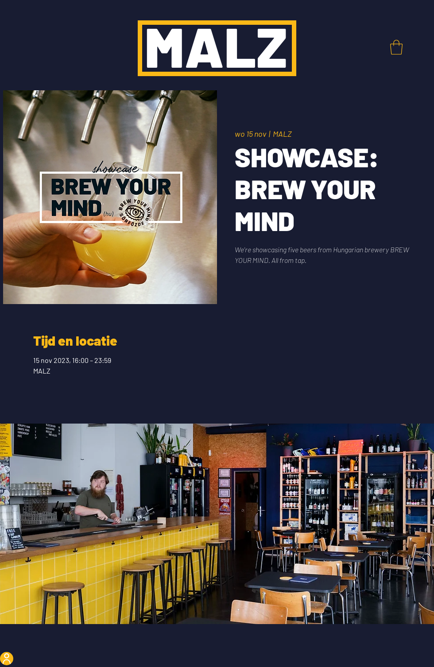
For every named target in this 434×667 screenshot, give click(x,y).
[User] (6, 658)
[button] (396, 47)
